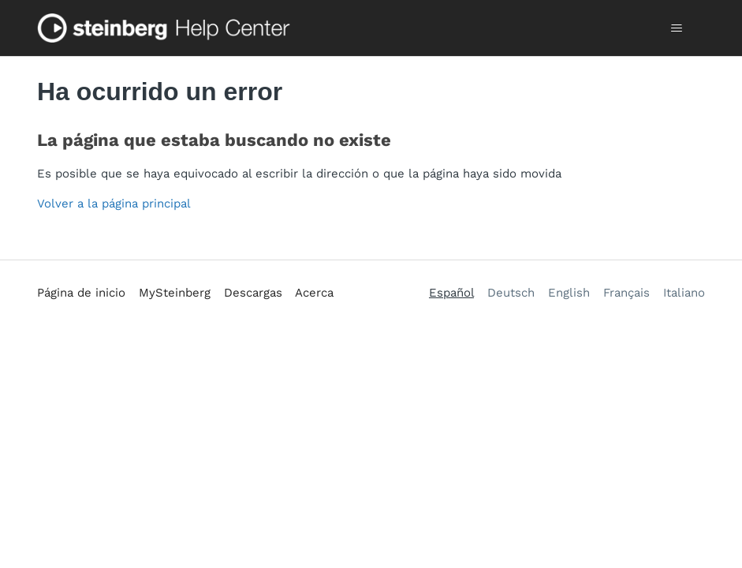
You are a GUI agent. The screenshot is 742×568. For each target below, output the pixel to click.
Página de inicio (81, 293)
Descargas (253, 293)
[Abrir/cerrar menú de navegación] (677, 28)
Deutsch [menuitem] (511, 293)
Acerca (314, 293)
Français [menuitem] (626, 293)
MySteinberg (175, 293)
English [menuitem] (569, 293)
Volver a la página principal (114, 203)
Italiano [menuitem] (684, 293)
